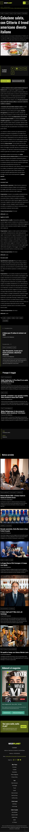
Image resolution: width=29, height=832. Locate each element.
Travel (14, 788)
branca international (4, 608)
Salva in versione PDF (18, 81)
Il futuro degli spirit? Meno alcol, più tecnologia (11, 613)
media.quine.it (8, 756)
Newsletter (14, 772)
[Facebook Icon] (16, 759)
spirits (4, 347)
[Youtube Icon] (20, 759)
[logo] (8, 3)
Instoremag (14, 806)
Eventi (14, 790)
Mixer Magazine (14, 774)
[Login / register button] (24, 2)
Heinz (2, 392)
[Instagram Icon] (13, 759)
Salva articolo (5, 81)
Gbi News (14, 803)
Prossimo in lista (7, 344)
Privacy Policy (15, 777)
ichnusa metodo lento (12, 649)
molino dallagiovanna (8, 408)
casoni (14, 347)
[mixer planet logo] (14, 743)
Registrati (23, 726)
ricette (2, 13)
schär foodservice (8, 377)
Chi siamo (14, 767)
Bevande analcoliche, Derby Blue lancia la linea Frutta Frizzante (14, 530)
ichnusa (5, 649)
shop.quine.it (14, 756)
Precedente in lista (7, 328)
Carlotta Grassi (19, 492)
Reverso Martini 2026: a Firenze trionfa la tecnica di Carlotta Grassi (12, 496)
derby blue (2, 525)
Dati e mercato (14, 783)
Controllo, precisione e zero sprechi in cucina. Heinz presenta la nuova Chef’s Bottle (14, 396)
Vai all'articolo (7, 712)
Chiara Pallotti (24, 13)
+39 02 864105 (16, 753)
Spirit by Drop (7, 7)
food (15, 13)
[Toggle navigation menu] (1, 3)
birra (2, 649)
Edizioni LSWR (14, 814)
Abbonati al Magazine (18, 712)
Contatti (14, 769)
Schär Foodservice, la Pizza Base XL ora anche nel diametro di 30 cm (14, 381)
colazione (6, 13)
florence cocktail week (4, 492)
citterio (11, 13)
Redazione (12, 337)
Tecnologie (14, 785)
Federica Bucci (9, 499)
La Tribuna (14, 822)
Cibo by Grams (14, 792)
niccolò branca (11, 608)
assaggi (11, 559)
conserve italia (8, 525)
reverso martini (12, 492)
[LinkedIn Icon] (18, 759)
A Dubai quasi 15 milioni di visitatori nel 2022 (14, 334)
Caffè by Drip (14, 797)
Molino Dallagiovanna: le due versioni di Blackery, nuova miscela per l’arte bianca (13, 412)
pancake (19, 13)
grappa (2, 559)
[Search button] (27, 2)
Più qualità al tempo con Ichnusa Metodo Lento (14, 652)
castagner (6, 559)
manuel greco (9, 347)
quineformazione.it (22, 756)
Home (1, 7)
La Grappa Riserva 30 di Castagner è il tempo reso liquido (13, 564)
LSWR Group (14, 817)
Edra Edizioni (14, 812)
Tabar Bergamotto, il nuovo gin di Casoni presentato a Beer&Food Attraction (12, 353)
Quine (14, 819)
